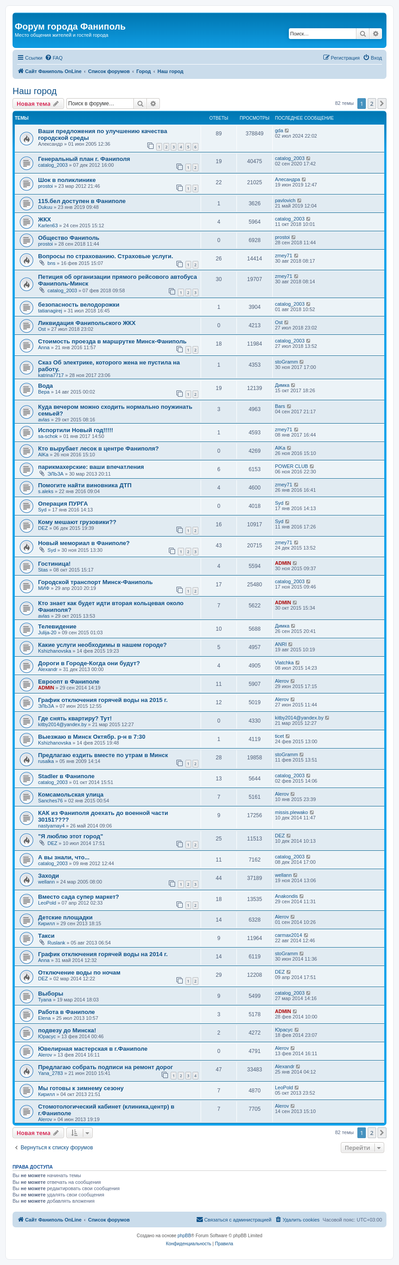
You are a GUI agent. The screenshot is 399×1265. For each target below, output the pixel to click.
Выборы (50, 993)
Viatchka (284, 662)
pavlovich (285, 200)
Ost (42, 329)
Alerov (282, 681)
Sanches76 (50, 800)
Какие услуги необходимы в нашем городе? (102, 644)
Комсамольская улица (70, 794)
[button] (382, 103)
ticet (279, 736)
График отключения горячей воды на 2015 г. (102, 700)
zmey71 (283, 255)
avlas (44, 419)
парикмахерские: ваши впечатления (91, 467)
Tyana (44, 999)
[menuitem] (54, 57)
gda (279, 130)
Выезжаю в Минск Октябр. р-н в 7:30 (91, 736)
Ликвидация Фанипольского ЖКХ (87, 323)
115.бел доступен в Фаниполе (82, 201)
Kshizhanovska (54, 651)
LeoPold (47, 902)
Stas (43, 569)
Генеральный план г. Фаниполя (84, 159)
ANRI (281, 644)
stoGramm (286, 361)
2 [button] (371, 104)
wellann (46, 881)
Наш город (35, 91)
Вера (44, 391)
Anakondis (286, 896)
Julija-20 (47, 632)
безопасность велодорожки (79, 304)
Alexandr (47, 669)
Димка (282, 385)
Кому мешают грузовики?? (77, 522)
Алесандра (287, 179)
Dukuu (45, 207)
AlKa (43, 454)
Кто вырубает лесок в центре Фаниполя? (98, 448)
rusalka (46, 761)
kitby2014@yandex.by (62, 724)
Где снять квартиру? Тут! (75, 718)
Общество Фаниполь (68, 237)
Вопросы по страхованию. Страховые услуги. (105, 256)
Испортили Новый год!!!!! (75, 430)
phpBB (184, 1235)
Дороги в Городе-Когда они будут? (89, 663)
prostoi (45, 186)
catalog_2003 (53, 165)
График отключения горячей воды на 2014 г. (102, 954)
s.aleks (45, 491)
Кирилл (46, 923)
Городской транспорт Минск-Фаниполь (95, 582)
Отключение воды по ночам (79, 972)
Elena (44, 1018)
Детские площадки (65, 917)
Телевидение (57, 626)
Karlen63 (48, 225)
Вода (45, 385)
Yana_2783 (50, 1073)
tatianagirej (50, 310)
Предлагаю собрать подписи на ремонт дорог (105, 1067)
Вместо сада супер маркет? (78, 896)
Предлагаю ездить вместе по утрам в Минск (103, 755)
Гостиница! (54, 563)
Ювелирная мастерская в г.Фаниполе (92, 1048)
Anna (44, 347)
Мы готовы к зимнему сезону (81, 1088)
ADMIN (283, 563)
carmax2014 (288, 935)
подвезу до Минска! (67, 1030)
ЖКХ (44, 219)
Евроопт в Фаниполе (68, 681)
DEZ (43, 528)
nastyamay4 (51, 825)
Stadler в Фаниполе (66, 776)
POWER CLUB (291, 466)
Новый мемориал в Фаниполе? (84, 543)
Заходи (48, 875)
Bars (280, 406)
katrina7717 (51, 375)
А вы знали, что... (64, 857)
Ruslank (56, 942)
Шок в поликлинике (67, 180)
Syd (42, 509)
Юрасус (47, 1036)
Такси (46, 935)
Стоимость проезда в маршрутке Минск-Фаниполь (112, 341)
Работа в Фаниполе (66, 1012)
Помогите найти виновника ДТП (85, 485)
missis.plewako (291, 812)
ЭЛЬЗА (55, 474)
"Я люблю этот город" (70, 836)
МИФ (43, 588)
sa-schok (48, 436)
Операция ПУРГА (63, 503)
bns (51, 263)
